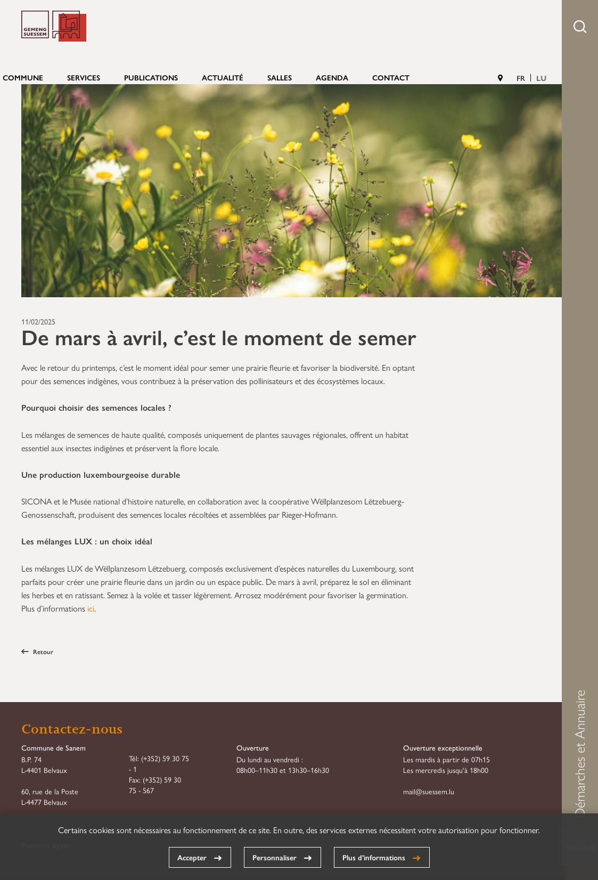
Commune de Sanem (53, 26)
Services (83, 77)
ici (90, 608)
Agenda (332, 77)
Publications (151, 77)
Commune (23, 77)
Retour (37, 651)
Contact (390, 77)
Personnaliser (274, 857)
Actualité (222, 77)
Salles (279, 77)
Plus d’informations (373, 857)
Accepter (192, 857)
